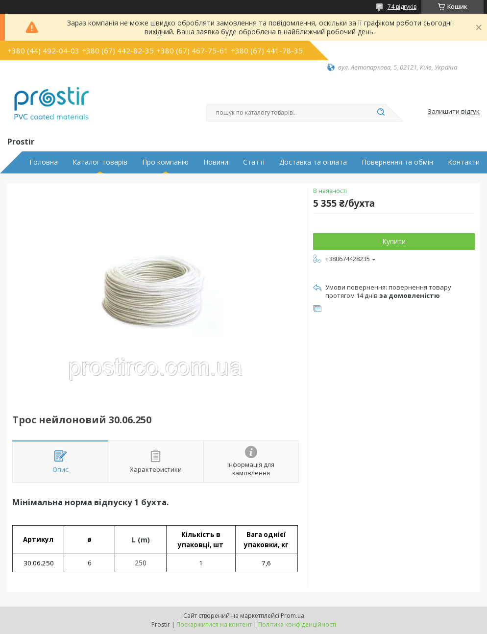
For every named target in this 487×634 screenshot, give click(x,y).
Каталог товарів (100, 162)
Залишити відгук (454, 111)
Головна (43, 162)
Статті (254, 162)
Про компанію (165, 162)
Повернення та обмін (397, 162)
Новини (215, 162)
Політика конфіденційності (297, 624)
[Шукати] (380, 113)
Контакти (464, 162)
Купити (394, 241)
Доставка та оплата (313, 162)
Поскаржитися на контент (214, 624)
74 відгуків (402, 6)
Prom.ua (292, 615)
